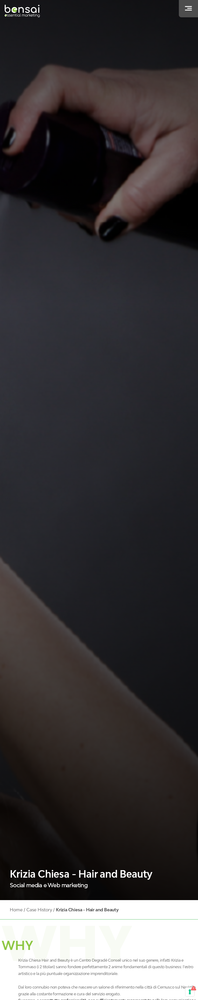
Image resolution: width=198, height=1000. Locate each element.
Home (16, 909)
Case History (39, 909)
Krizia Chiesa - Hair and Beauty (87, 909)
